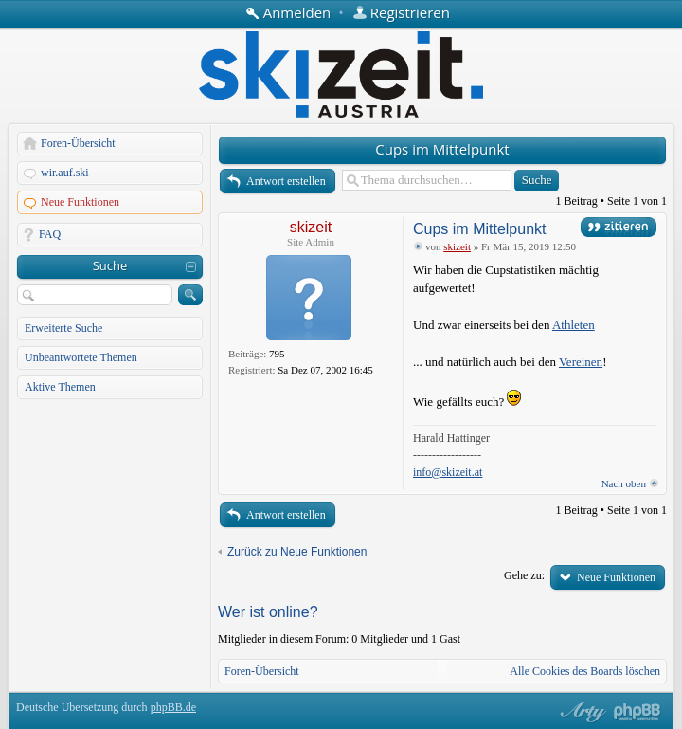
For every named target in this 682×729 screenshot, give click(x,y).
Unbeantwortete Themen (81, 357)
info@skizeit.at (447, 472)
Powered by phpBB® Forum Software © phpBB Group (637, 712)
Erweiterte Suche (63, 328)
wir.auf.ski (65, 172)
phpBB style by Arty (580, 712)
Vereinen (580, 362)
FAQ (50, 234)
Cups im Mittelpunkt (442, 148)
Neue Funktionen (80, 202)
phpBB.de (173, 707)
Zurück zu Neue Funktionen (297, 551)
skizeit (311, 227)
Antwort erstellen (286, 181)
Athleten (573, 325)
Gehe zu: (524, 575)
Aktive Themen (60, 386)
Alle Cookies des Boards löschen (585, 671)
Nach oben (623, 483)
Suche (110, 265)
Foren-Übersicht (78, 143)
